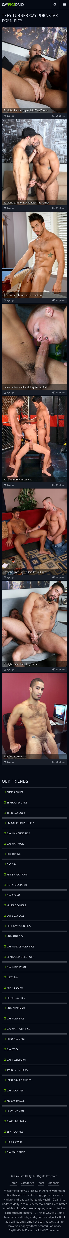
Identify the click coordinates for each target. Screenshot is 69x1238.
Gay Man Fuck (15, 843)
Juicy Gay (12, 977)
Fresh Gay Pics (16, 998)
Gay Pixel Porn (16, 1059)
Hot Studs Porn (17, 884)
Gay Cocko (13, 895)
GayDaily (13, 4)
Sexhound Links (17, 802)
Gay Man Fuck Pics (18, 833)
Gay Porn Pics (15, 1018)
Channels (53, 1183)
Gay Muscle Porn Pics (20, 946)
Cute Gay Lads (15, 915)
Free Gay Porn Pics (19, 926)
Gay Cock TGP (15, 1090)
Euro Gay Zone (16, 1039)
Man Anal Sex (15, 936)
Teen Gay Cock (16, 812)
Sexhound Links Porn (20, 956)
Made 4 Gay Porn (17, 874)
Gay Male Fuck (16, 1152)
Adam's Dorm (15, 987)
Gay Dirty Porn (16, 967)
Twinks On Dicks (17, 1070)
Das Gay (11, 864)
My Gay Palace (16, 1100)
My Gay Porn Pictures (20, 823)
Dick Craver (14, 1142)
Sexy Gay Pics (15, 1131)
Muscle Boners (16, 905)
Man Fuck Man (16, 1008)
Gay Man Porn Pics (18, 1028)
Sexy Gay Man (15, 1111)
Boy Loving (14, 854)
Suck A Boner (15, 792)
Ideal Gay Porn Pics (19, 1080)
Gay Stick (13, 1049)
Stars (41, 1183)
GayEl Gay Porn (16, 1121)
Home (13, 1183)
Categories (27, 1183)
